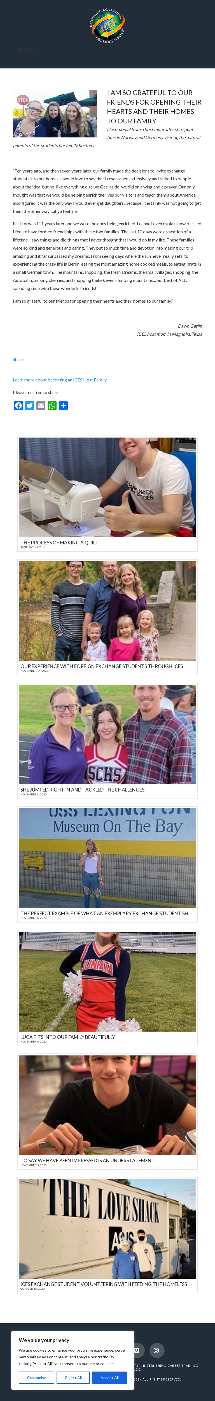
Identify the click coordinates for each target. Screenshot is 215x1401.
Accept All (110, 1377)
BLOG (136, 1369)
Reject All (73, 1377)
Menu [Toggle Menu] (26, 49)
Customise (36, 1377)
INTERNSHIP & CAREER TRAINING (170, 1365)
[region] (72, 1360)
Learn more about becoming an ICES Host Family (60, 379)
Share (18, 359)
